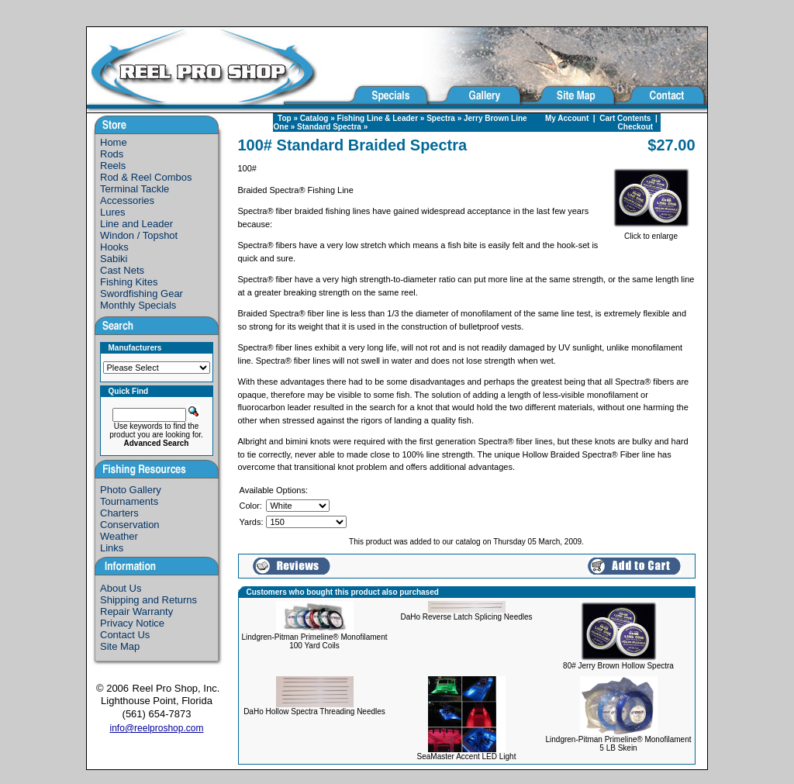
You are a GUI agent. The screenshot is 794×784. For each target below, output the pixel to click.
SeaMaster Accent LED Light (466, 756)
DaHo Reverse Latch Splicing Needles (466, 617)
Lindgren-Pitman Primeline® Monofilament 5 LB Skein (619, 743)
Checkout (636, 127)
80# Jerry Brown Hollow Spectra (618, 665)
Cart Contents (625, 118)
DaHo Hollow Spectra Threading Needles (314, 711)
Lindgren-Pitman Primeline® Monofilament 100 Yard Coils (315, 641)
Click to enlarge (651, 232)
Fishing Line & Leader (377, 118)
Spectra (440, 118)
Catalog (314, 118)
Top (285, 118)
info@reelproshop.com (157, 728)
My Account (567, 118)
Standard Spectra (329, 127)
